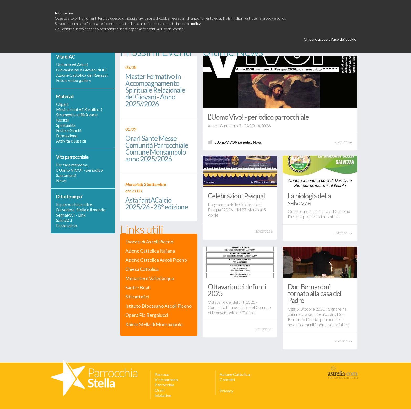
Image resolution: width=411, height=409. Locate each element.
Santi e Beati (138, 287)
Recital (62, 119)
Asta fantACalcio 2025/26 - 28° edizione (156, 204)
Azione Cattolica (235, 374)
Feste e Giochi (68, 130)
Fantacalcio (66, 225)
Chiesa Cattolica (142, 269)
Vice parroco (166, 379)
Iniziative (163, 395)
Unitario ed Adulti (72, 64)
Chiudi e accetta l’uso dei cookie (330, 39)
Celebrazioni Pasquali (237, 195)
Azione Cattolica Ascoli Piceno (156, 260)
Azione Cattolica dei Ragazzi (82, 74)
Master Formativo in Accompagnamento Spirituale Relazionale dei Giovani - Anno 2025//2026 (155, 90)
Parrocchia (164, 384)
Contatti (227, 379)
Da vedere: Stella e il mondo (80, 209)
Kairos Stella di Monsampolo (153, 324)
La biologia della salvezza (309, 199)
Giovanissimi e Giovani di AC (81, 69)
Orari (159, 389)
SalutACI (64, 220)
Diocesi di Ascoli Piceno (149, 241)
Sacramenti (66, 175)
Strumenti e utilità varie (77, 114)
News (61, 180)
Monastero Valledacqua (149, 278)
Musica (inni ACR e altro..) (79, 109)
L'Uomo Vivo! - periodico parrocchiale (258, 117)
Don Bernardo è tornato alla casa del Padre (315, 293)
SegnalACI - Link (71, 214)
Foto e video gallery (73, 80)
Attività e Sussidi (71, 140)
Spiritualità (66, 125)
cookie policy (190, 23)
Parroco (162, 374)
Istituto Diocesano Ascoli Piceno (158, 306)
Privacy (226, 390)
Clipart (62, 104)
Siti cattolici (137, 297)
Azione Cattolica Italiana (150, 251)
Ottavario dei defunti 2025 (237, 290)
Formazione (66, 135)
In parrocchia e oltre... (75, 204)
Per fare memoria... (73, 164)
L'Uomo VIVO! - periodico (79, 169)
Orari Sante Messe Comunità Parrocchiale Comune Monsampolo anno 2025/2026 (156, 149)
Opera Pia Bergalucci (146, 315)
